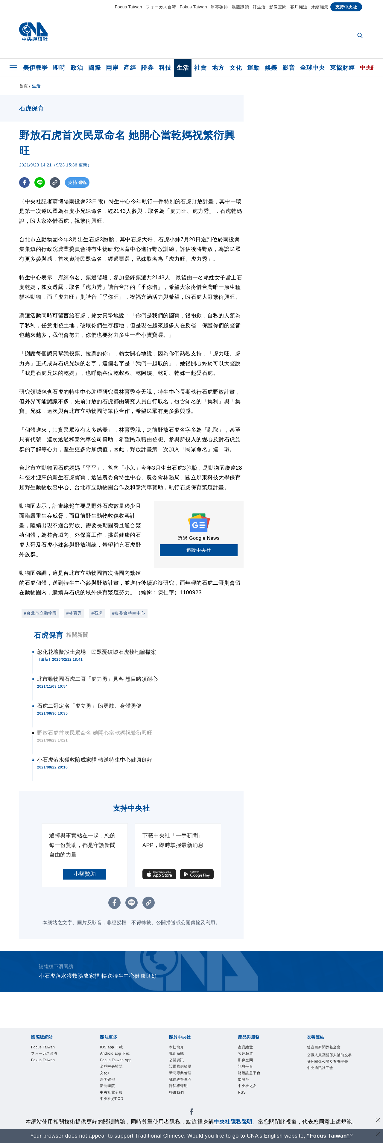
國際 (94, 67)
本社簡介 (177, 1047)
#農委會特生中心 (128, 613)
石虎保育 (48, 635)
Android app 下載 (116, 1054)
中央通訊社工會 (321, 1075)
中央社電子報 (112, 1094)
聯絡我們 (177, 1094)
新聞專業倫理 (181, 1074)
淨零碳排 (219, 7)
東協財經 (342, 67)
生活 (183, 67)
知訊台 (244, 1081)
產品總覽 (246, 1047)
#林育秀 (74, 613)
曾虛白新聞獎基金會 (325, 1047)
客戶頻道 (299, 7)
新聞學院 (108, 1088)
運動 (253, 67)
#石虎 (97, 613)
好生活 (259, 7)
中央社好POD (112, 1101)
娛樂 (271, 67)
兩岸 (112, 67)
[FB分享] (24, 182)
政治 (77, 67)
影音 (288, 67)
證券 (147, 67)
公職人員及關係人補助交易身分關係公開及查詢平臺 (329, 1062)
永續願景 (320, 7)
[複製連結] (55, 182)
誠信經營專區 (181, 1081)
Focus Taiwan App (117, 1061)
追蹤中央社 (198, 550)
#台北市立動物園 (40, 613)
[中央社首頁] (33, 33)
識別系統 (177, 1054)
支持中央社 (346, 6)
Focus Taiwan (128, 7)
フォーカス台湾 (161, 7)
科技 (165, 67)
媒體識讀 (240, 7)
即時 (59, 67)
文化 (236, 67)
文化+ (105, 1074)
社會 (200, 67)
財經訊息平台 (250, 1074)
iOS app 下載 (112, 1047)
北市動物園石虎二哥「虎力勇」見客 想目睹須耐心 (97, 679)
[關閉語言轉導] (378, 1135)
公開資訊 (177, 1061)
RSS (242, 1094)
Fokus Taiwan (193, 7)
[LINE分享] (39, 182)
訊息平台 (246, 1067)
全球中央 (312, 67)
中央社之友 (248, 1088)
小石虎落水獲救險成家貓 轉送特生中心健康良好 (94, 760)
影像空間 (278, 7)
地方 (218, 67)
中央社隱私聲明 (233, 1122)
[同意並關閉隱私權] (378, 1121)
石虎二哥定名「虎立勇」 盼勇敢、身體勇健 (89, 706)
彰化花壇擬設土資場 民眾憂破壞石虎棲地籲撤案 (96, 652)
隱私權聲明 (179, 1088)
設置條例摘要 (181, 1067)
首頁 (23, 86)
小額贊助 (85, 874)
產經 (130, 67)
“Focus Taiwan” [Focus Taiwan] (328, 1136)
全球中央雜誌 (112, 1067)
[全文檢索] (360, 36)
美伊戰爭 (35, 67)
